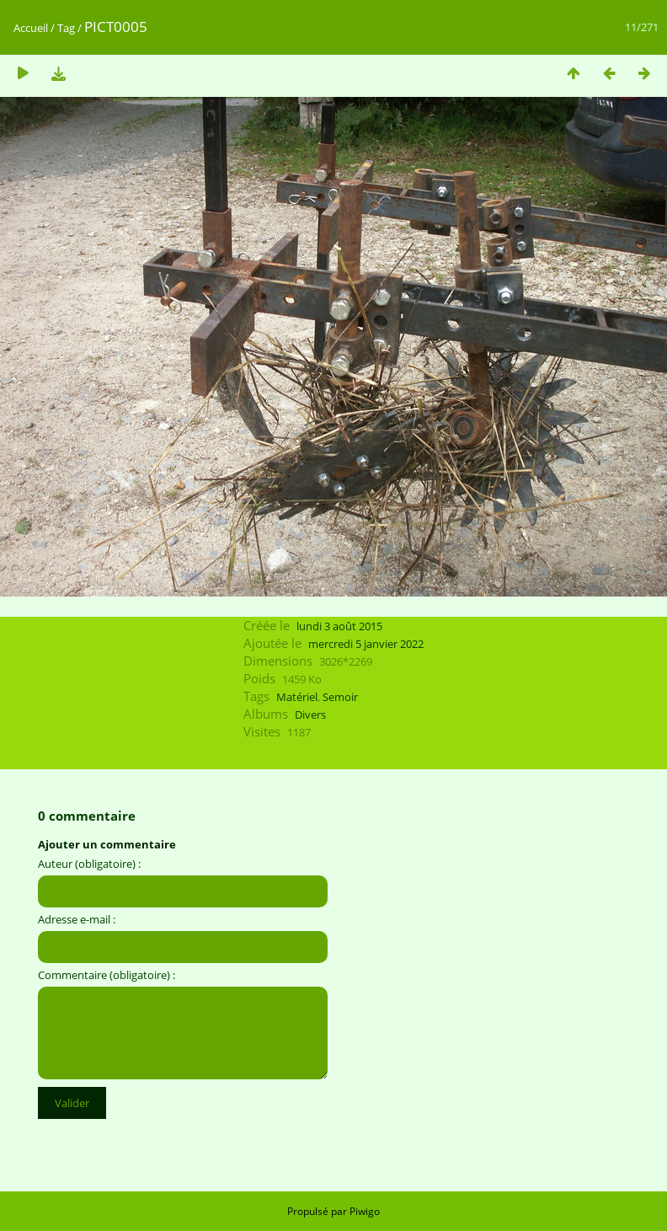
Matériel (296, 696)
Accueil (30, 27)
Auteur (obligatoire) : (89, 863)
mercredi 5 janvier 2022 (366, 643)
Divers (310, 714)
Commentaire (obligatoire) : (106, 974)
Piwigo (365, 1211)
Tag (66, 27)
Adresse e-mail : (76, 919)
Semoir (340, 696)
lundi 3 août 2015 (339, 626)
